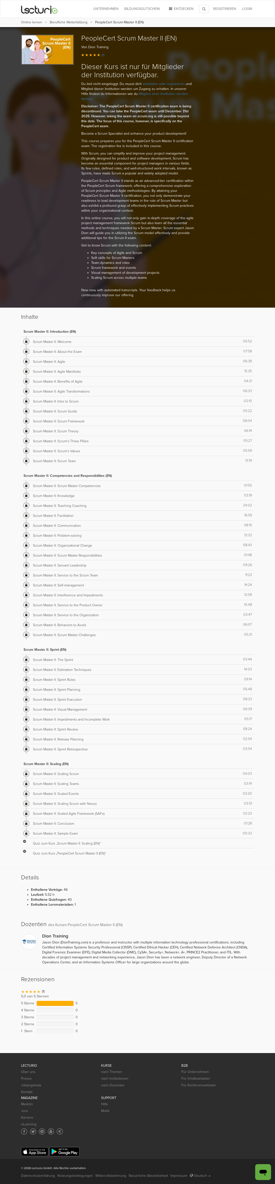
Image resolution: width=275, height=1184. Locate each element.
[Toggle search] (204, 9)
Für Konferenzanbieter (198, 1085)
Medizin (27, 1104)
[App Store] (34, 1151)
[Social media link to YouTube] (51, 1131)
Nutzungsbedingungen (75, 1176)
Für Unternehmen (195, 1072)
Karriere (27, 1117)
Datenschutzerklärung (38, 1176)
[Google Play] (64, 1151)
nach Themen (111, 1072)
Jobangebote (31, 1085)
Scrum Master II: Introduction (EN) (50, 331)
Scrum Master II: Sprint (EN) (45, 650)
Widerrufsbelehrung (110, 1176)
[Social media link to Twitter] (33, 1131)
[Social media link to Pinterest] (42, 1131)
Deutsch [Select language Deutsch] (200, 1176)
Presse (26, 1078)
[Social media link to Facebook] (24, 1131)
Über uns (28, 1072)
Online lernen (31, 22)
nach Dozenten (113, 1085)
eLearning (28, 1124)
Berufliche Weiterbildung (68, 22)
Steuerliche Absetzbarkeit (148, 1176)
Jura (24, 1111)
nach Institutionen (114, 1078)
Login (247, 9)
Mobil (105, 1111)
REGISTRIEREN (224, 9)
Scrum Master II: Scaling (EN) (46, 764)
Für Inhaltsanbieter (195, 1078)
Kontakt (26, 1092)
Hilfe (104, 1104)
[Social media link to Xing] (60, 1131)
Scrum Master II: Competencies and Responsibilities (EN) (68, 476)
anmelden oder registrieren (164, 84)
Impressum (178, 1176)
